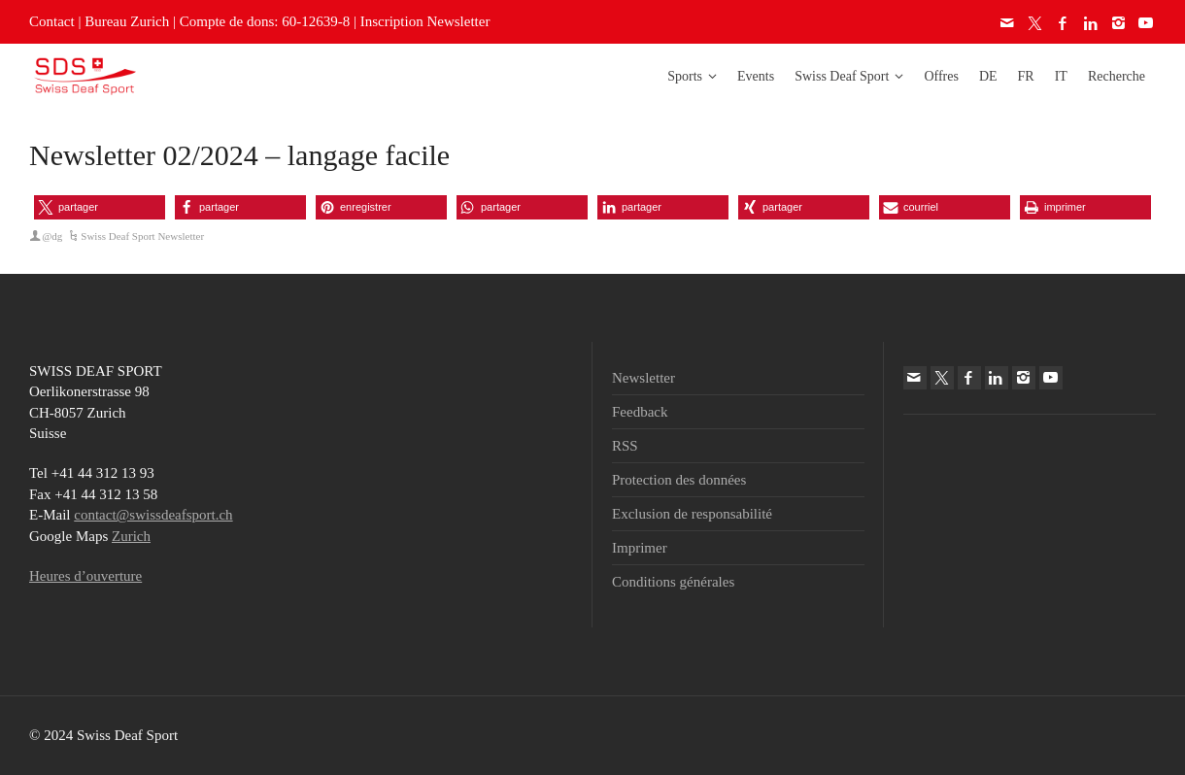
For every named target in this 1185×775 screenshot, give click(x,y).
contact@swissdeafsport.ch (153, 514)
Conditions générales (673, 582)
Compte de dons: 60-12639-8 (265, 21)
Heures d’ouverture (85, 576)
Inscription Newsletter (425, 21)
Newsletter (643, 378)
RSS (625, 446)
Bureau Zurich (127, 21)
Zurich (131, 536)
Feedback (639, 412)
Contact (52, 21)
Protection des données (679, 480)
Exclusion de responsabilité (692, 514)
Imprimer (639, 548)
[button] (99, 207)
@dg (52, 236)
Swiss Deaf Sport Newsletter (142, 236)
